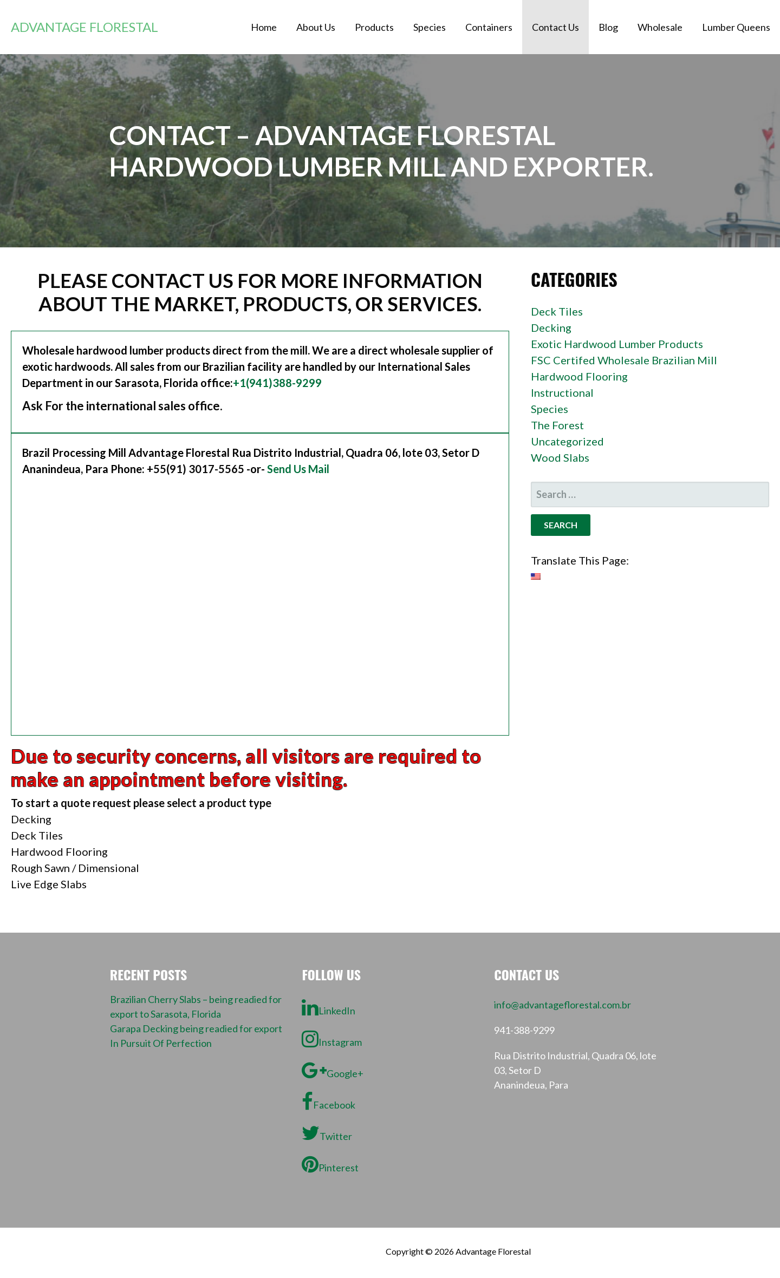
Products (374, 27)
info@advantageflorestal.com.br (562, 1005)
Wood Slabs (560, 457)
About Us (315, 27)
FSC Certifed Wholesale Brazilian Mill (624, 359)
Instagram (332, 1038)
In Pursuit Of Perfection (161, 1043)
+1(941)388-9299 (277, 382)
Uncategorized (567, 441)
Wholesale (660, 27)
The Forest (557, 424)
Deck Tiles (37, 835)
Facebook (328, 1101)
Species (429, 27)
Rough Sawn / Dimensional (75, 867)
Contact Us (555, 27)
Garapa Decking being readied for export (196, 1028)
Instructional (562, 392)
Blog (608, 27)
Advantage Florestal (84, 27)
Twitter (327, 1133)
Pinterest (330, 1164)
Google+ (332, 1070)
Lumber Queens (736, 27)
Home (264, 27)
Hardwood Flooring (59, 851)
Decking (31, 818)
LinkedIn (328, 1007)
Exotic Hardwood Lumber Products (617, 343)
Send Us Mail (298, 468)
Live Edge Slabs (49, 883)
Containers (488, 27)
